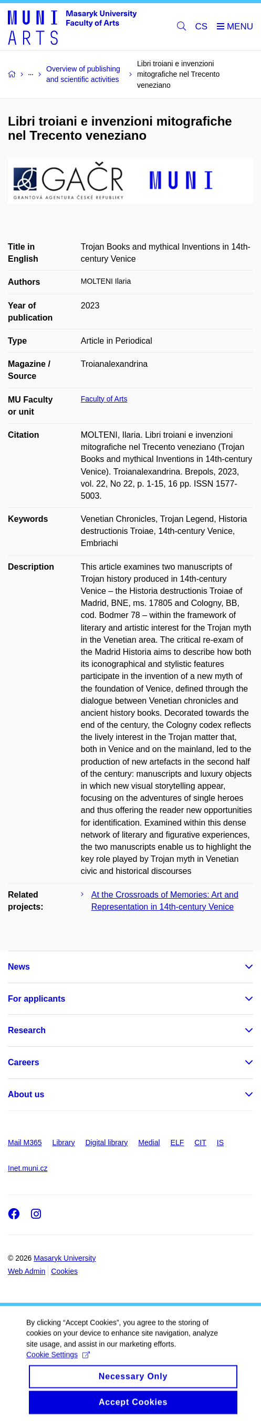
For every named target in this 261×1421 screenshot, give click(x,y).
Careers (23, 1062)
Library (64, 1142)
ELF (177, 1142)
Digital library (106, 1142)
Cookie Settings (58, 1363)
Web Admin (26, 1271)
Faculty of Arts (104, 399)
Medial (149, 1142)
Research (27, 1030)
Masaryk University (65, 1258)
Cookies (64, 1271)
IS (220, 1142)
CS (201, 27)
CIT (200, 1142)
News (19, 966)
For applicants (36, 998)
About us (26, 1094)
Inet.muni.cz (27, 1168)
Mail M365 (25, 1142)
